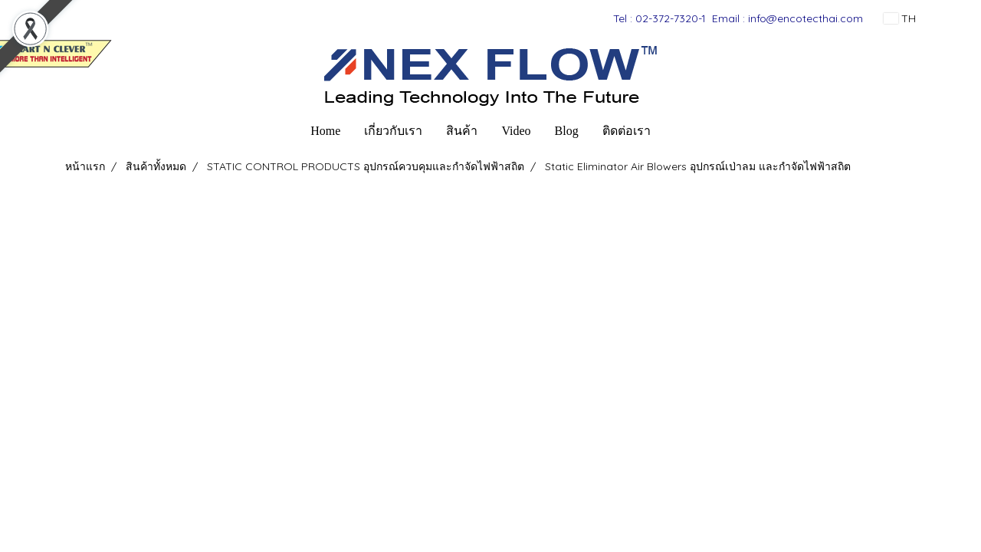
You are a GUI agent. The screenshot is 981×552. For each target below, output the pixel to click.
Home (325, 130)
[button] (676, 131)
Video (515, 130)
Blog (567, 130)
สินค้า (461, 130)
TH (900, 18)
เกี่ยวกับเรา (393, 130)
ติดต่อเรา (626, 130)
